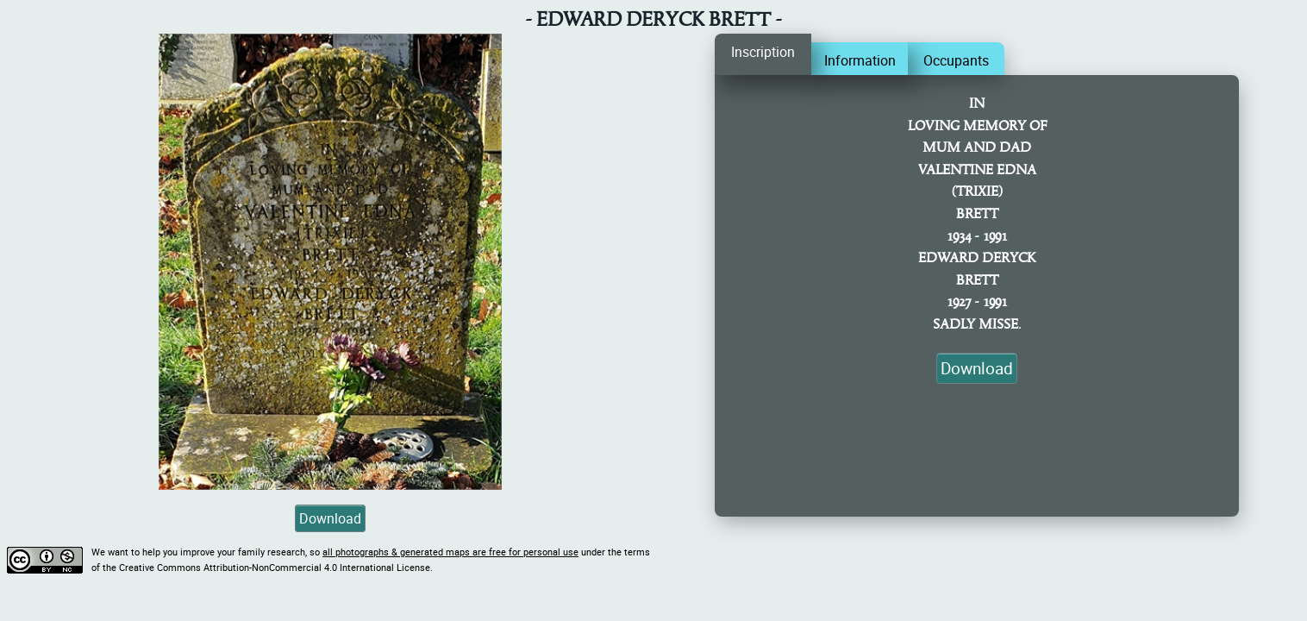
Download (330, 518)
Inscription (763, 51)
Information (860, 60)
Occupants (956, 60)
